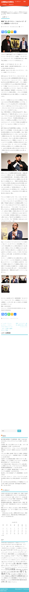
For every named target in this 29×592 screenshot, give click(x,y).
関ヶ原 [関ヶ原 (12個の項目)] (4, 582)
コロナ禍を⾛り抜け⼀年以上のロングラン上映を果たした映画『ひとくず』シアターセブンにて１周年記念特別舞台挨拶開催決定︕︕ (14, 465)
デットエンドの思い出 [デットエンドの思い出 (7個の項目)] (10, 559)
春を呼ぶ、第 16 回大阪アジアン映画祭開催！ (12, 473)
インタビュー (18, 1)
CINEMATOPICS (7, 2)
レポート (4, 17)
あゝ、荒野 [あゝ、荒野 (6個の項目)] (6, 546)
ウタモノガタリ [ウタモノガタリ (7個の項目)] (20, 550)
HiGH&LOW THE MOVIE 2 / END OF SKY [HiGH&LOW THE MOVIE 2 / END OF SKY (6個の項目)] (9, 544)
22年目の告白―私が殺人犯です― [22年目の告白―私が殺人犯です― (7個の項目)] (8, 542)
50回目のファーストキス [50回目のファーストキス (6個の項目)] (20, 542)
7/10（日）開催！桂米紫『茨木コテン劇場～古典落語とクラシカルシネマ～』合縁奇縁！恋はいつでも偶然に (14, 455)
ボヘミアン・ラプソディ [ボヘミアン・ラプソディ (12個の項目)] (9, 565)
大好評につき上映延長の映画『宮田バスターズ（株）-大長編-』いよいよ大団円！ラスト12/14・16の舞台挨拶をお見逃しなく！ (14, 460)
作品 (25, 1)
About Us (11, 4)
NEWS (4, 436)
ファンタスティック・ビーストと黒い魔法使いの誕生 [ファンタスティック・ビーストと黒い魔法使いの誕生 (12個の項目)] (14, 562)
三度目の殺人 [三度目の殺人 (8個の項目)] (18, 569)
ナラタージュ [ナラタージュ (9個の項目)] (12, 561)
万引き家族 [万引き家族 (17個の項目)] (10, 569)
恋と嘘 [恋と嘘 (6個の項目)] (10, 576)
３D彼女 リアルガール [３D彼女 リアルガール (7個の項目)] (12, 582)
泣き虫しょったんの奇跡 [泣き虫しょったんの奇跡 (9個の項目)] (8, 580)
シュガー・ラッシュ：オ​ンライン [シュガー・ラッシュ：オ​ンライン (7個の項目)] (11, 552)
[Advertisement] (14, 380)
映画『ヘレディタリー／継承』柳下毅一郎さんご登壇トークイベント (21, 325)
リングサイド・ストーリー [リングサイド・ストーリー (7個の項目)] (17, 567)
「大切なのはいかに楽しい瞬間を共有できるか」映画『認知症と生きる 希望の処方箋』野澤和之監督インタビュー (14, 514)
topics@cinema (5, 26)
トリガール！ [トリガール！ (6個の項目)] (18, 559)
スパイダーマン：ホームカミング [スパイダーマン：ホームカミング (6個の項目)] (13, 558)
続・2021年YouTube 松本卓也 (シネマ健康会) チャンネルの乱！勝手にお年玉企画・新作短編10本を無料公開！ (14, 483)
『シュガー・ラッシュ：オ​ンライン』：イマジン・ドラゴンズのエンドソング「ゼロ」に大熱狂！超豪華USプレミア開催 (6, 327)
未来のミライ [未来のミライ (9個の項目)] (7, 578)
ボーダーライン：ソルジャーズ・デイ (10, 318)
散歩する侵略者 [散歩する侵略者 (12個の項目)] (17, 576)
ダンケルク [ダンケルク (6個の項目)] (22, 558)
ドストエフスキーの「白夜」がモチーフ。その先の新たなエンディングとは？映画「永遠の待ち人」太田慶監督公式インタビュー (14, 498)
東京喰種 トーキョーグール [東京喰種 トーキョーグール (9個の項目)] (19, 578)
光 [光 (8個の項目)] (10, 572)
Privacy (4, 4)
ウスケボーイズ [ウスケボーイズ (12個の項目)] (11, 550)
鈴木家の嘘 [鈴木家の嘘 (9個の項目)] (18, 580)
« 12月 (2, 535)
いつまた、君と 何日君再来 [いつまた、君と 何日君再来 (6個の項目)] (13, 546)
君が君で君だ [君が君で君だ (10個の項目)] (15, 572)
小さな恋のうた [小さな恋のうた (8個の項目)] (14, 574)
